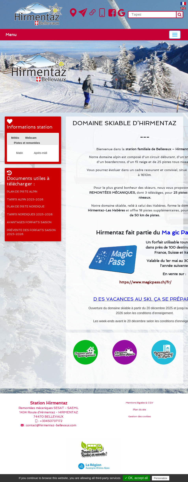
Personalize (160, 478)
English (183, 8)
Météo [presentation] (15, 137)
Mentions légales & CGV (139, 402)
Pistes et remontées (27, 142)
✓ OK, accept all (136, 478)
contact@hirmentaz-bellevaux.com (51, 425)
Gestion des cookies (139, 416)
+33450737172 (51, 421)
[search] (152, 14)
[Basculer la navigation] (175, 35)
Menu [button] (11, 34)
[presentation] (11, 142)
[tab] (15, 138)
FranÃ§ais (183, 3)
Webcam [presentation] (30, 137)
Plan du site (139, 409)
